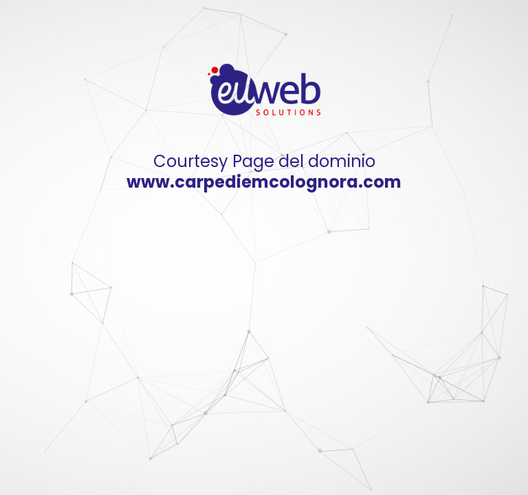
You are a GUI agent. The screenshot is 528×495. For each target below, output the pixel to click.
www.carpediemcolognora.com (264, 181)
